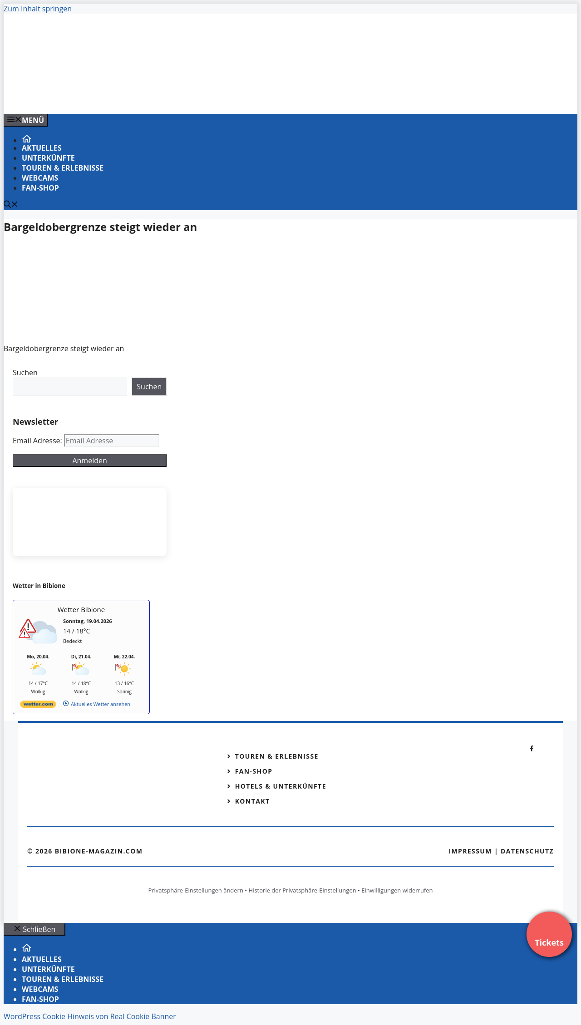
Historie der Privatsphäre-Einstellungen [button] (302, 890)
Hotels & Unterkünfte (280, 786)
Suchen (25, 373)
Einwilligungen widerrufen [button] (397, 890)
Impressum (470, 851)
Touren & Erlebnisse (62, 168)
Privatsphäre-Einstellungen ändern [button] (195, 890)
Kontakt (252, 801)
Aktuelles (42, 148)
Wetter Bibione (81, 609)
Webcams (40, 178)
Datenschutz (527, 851)
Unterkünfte (48, 158)
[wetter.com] (38, 705)
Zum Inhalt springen (38, 9)
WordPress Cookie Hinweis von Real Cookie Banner (90, 1016)
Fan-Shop (40, 188)
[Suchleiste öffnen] (11, 205)
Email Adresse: (38, 441)
